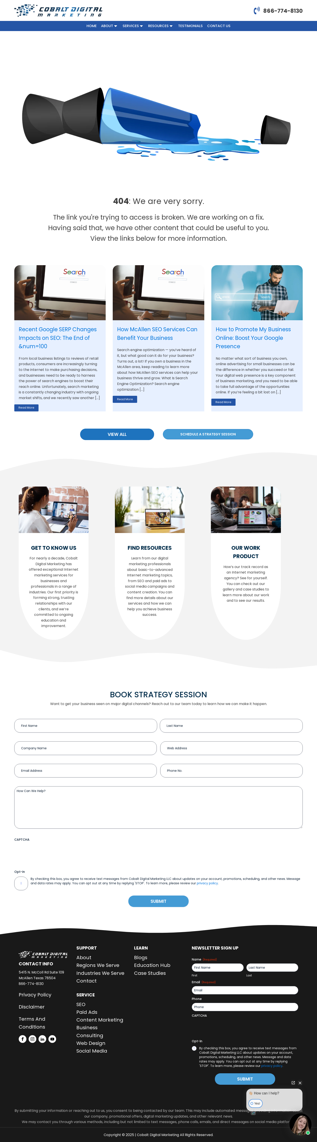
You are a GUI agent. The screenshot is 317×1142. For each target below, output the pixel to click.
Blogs (140, 957)
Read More (26, 407)
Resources (160, 25)
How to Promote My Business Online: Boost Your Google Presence (253, 338)
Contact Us (218, 25)
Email (204, 982)
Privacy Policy (35, 994)
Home (92, 25)
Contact (86, 980)
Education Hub (152, 965)
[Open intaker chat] (253, 1113)
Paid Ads (86, 1012)
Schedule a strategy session (208, 434)
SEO (80, 1004)
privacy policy (207, 883)
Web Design (90, 1043)
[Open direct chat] (293, 1083)
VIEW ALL (117, 434)
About (109, 25)
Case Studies (150, 973)
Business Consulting (89, 1031)
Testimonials (190, 25)
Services (133, 25)
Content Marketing (99, 1019)
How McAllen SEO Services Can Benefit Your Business (157, 333)
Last (249, 975)
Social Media (91, 1051)
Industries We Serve (100, 973)
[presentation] (47, 852)
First (194, 975)
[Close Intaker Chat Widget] (300, 1083)
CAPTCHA (21, 839)
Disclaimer (32, 1006)
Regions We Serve (97, 965)
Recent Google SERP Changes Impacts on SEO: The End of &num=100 (58, 338)
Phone (197, 999)
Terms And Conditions (32, 1023)
